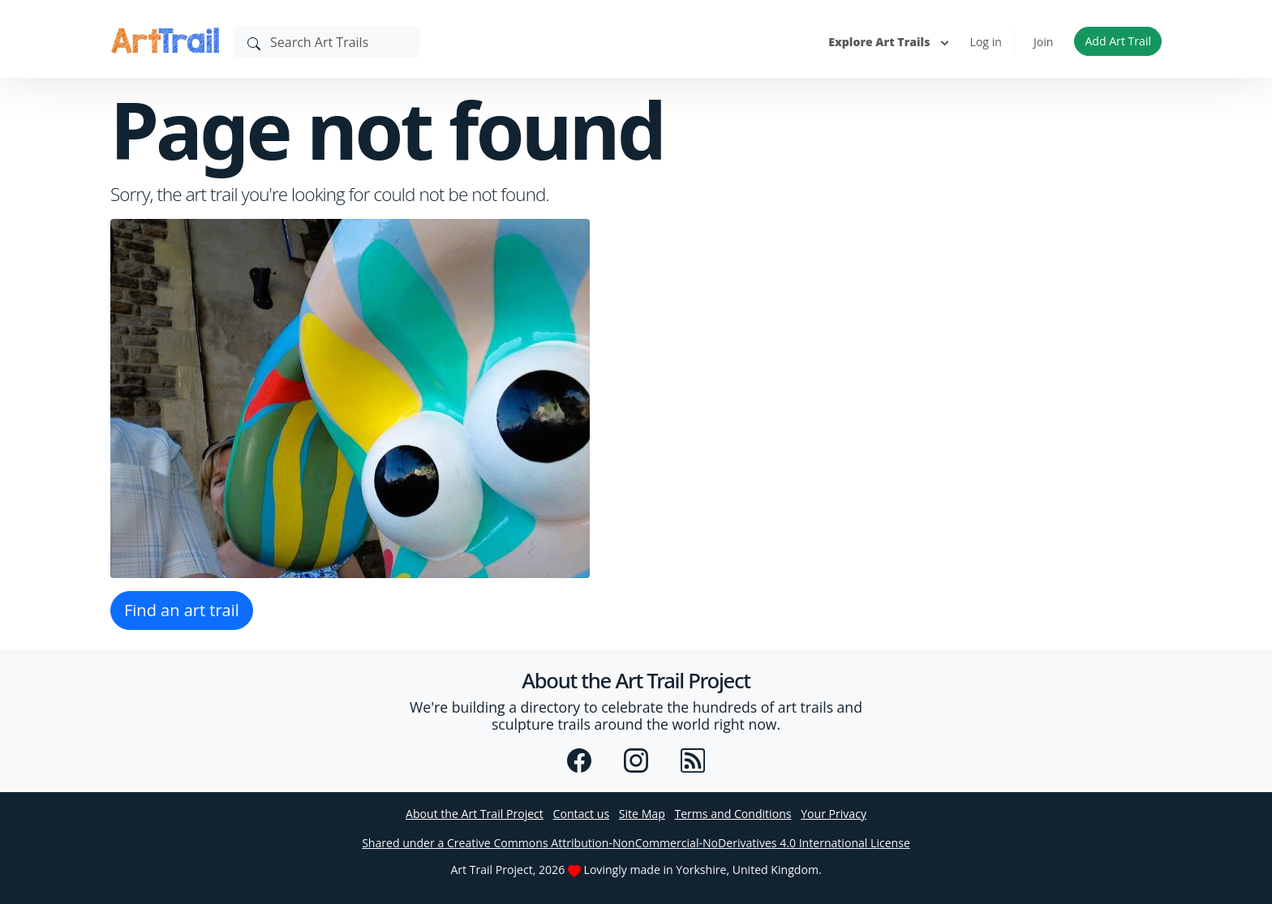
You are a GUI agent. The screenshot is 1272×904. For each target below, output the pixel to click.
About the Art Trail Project (636, 680)
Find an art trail (181, 610)
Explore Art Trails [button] (879, 41)
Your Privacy (833, 813)
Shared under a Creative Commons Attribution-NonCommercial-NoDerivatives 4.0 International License (636, 842)
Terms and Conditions (732, 813)
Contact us (581, 813)
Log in (986, 41)
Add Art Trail (1118, 41)
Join (1043, 41)
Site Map (642, 813)
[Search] (326, 42)
